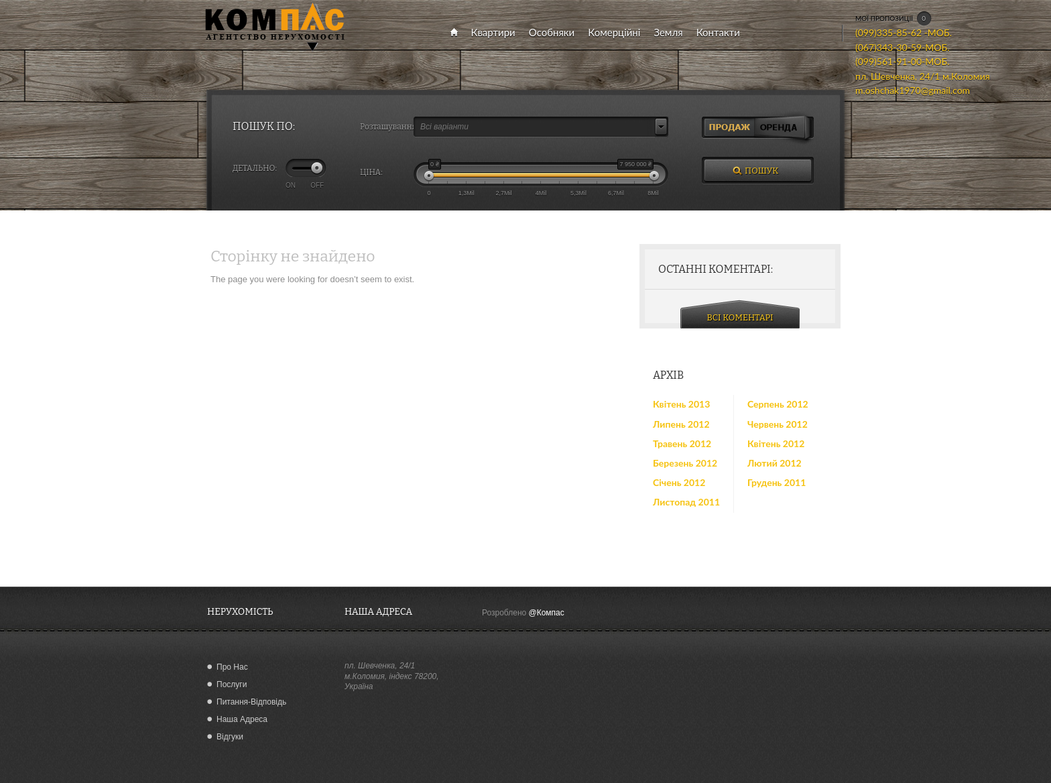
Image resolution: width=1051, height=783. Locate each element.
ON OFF (305, 185)
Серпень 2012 (777, 404)
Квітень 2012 (775, 443)
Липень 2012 (681, 424)
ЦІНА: (371, 172)
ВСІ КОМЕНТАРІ (740, 317)
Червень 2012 (777, 424)
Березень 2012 (685, 463)
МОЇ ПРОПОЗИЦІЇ (893, 18)
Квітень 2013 (681, 404)
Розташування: (387, 126)
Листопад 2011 (686, 501)
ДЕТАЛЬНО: (255, 168)
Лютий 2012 (774, 463)
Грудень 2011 (776, 482)
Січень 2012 (679, 482)
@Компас (546, 612)
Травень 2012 (682, 443)
